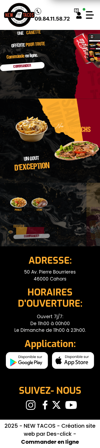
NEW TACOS (40, 426)
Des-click (59, 434)
